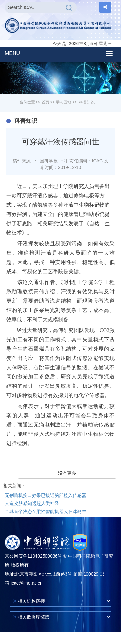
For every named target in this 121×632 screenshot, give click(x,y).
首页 (45, 102)
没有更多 (67, 473)
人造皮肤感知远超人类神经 (32, 503)
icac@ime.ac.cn (27, 583)
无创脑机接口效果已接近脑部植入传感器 (45, 495)
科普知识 (87, 102)
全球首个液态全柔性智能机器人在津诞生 (45, 511)
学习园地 (63, 102)
